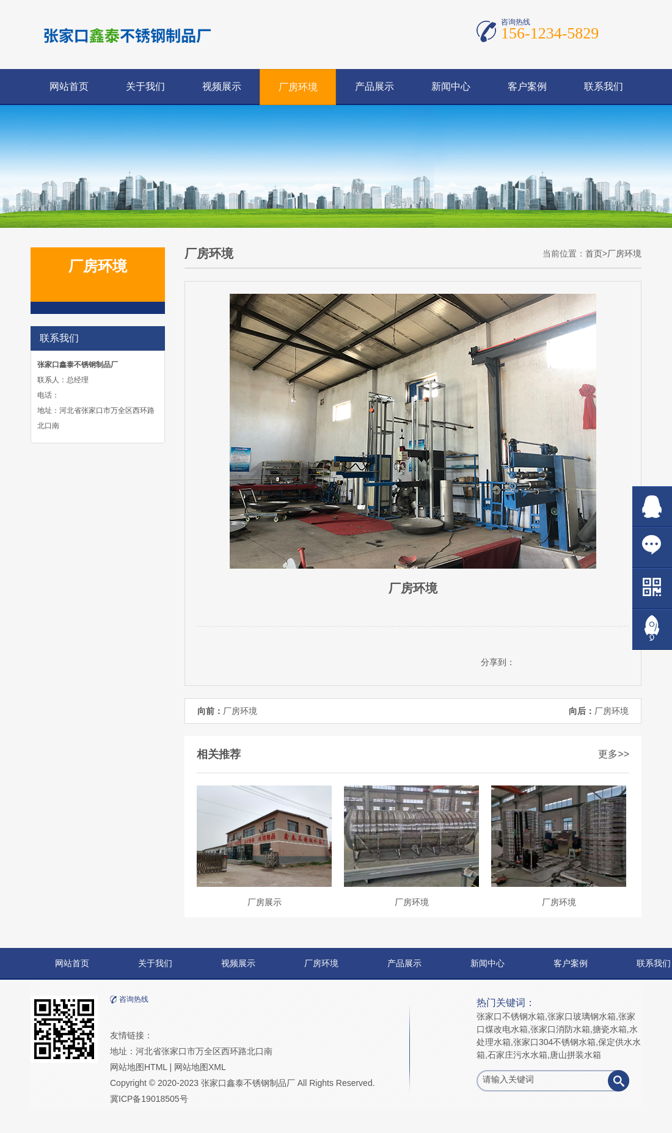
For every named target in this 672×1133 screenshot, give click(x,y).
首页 (593, 253)
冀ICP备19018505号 (149, 1099)
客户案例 (527, 86)
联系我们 (603, 86)
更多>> (613, 754)
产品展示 (374, 86)
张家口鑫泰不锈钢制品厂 (248, 1083)
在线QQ (652, 506)
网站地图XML (200, 1067)
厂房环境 (298, 87)
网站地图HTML (138, 1067)
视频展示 (221, 86)
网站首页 (69, 86)
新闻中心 (450, 86)
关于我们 (145, 86)
